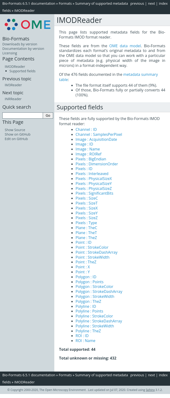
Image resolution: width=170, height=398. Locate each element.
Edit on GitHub (16, 139)
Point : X (83, 267)
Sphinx (150, 390)
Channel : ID (86, 129)
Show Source (15, 130)
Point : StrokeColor (92, 247)
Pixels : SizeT (87, 203)
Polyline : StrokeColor (94, 316)
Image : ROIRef (88, 154)
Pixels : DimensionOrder (97, 164)
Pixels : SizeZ (87, 217)
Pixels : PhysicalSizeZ (94, 188)
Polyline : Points (89, 311)
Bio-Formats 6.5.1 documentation (28, 3)
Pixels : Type (86, 222)
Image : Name (88, 149)
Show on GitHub (17, 134)
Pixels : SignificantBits (94, 193)
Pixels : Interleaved (92, 173)
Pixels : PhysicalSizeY (94, 183)
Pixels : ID (84, 168)
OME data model (125, 45)
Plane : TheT (86, 232)
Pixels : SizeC (87, 198)
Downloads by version (19, 44)
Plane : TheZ (86, 237)
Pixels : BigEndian (91, 159)
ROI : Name (85, 340)
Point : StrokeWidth (92, 257)
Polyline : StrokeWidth (95, 326)
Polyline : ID (86, 306)
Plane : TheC (86, 227)
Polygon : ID (86, 276)
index (163, 3)
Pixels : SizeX (87, 208)
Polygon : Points (89, 281)
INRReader (13, 99)
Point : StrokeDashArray (96, 252)
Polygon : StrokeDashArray (99, 291)
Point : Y (83, 271)
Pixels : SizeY (87, 213)
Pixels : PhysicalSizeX (94, 178)
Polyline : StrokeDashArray (99, 321)
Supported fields (22, 71)
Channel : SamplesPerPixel (99, 134)
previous (137, 3)
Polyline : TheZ (88, 331)
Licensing (9, 53)
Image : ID (84, 144)
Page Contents (18, 58)
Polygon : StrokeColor (94, 286)
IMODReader (24, 10)
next (151, 3)
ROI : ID (82, 335)
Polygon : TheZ (88, 301)
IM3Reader (13, 85)
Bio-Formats (15, 38)
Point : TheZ (86, 262)
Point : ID (83, 242)
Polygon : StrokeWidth (95, 296)
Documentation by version (23, 48)
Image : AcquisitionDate (96, 139)
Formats (65, 3)
